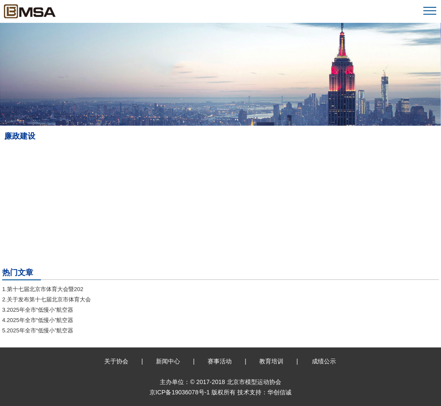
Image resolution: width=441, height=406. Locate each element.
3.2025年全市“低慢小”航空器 (37, 310)
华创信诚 (279, 392)
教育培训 (271, 361)
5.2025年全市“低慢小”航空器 (37, 330)
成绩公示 (324, 361)
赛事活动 (220, 361)
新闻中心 (168, 361)
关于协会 (116, 361)
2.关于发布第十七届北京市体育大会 (46, 299)
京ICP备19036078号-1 (179, 392)
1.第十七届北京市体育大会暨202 (43, 289)
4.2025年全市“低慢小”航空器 (37, 320)
